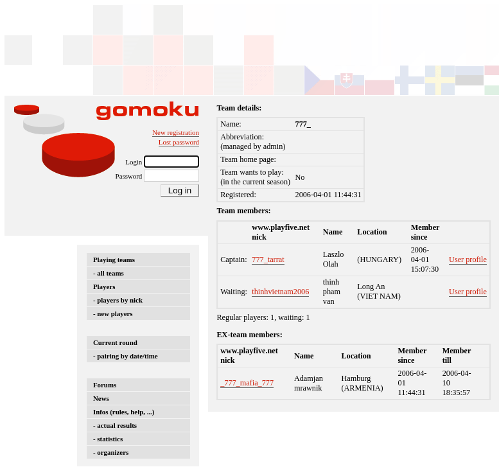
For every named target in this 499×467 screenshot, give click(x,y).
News (101, 398)
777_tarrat (268, 259)
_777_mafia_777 (247, 382)
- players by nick (118, 300)
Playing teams (114, 259)
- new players (113, 313)
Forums (104, 385)
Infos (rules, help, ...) (123, 412)
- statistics (108, 439)
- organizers (110, 452)
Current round (115, 342)
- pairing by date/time (125, 356)
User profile (468, 259)
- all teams (108, 273)
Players (104, 286)
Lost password (179, 142)
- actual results (115, 425)
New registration (175, 132)
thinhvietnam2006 (280, 291)
